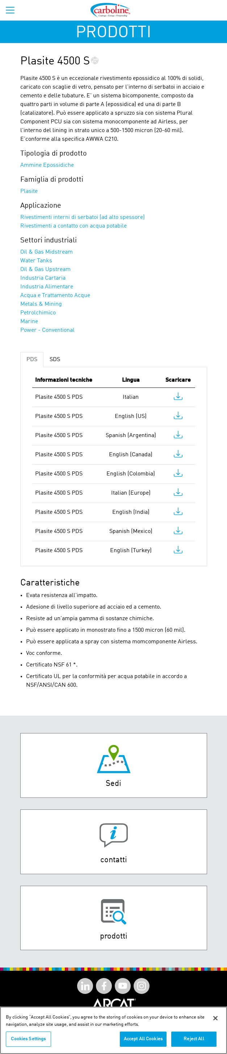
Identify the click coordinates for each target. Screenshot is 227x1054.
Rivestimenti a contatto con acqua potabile (73, 226)
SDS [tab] (55, 360)
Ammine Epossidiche (47, 165)
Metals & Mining (41, 304)
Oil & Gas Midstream (46, 252)
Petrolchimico (38, 313)
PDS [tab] (31, 360)
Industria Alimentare (46, 287)
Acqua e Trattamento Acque (55, 296)
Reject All (194, 1044)
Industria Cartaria (43, 278)
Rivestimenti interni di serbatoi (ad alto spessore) (82, 217)
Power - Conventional (47, 330)
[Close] (215, 1023)
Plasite (29, 191)
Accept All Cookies (143, 1044)
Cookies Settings (28, 1044)
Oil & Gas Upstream (45, 269)
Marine (29, 322)
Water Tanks (36, 261)
